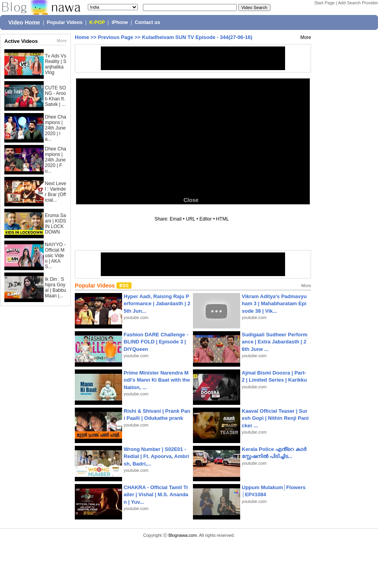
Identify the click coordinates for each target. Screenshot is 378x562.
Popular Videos (65, 22)
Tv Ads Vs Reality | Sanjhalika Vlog (55, 64)
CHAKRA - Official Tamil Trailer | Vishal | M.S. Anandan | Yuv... (156, 494)
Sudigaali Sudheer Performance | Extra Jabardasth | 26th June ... (275, 342)
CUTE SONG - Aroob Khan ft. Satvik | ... (55, 96)
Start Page (324, 2)
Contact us (147, 22)
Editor (205, 219)
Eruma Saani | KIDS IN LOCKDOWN (55, 224)
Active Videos (21, 41)
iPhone (119, 22)
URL (190, 219)
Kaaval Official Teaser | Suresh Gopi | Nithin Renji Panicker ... (275, 418)
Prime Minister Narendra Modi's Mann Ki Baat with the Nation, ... (157, 380)
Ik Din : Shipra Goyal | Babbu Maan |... (55, 287)
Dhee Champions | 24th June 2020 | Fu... (55, 160)
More (62, 40)
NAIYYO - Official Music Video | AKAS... (55, 255)
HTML (222, 219)
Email (176, 219)
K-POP (97, 22)
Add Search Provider (358, 2)
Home (82, 37)
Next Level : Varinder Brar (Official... (55, 192)
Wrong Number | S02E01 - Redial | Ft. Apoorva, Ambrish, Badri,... (156, 456)
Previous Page (115, 37)
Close (190, 200)
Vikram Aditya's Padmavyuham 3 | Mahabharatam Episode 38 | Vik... (274, 303)
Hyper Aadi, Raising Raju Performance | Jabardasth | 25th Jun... (157, 303)
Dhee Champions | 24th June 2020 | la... (55, 128)
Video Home (24, 22)
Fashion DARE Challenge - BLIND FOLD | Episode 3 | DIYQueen (156, 342)
